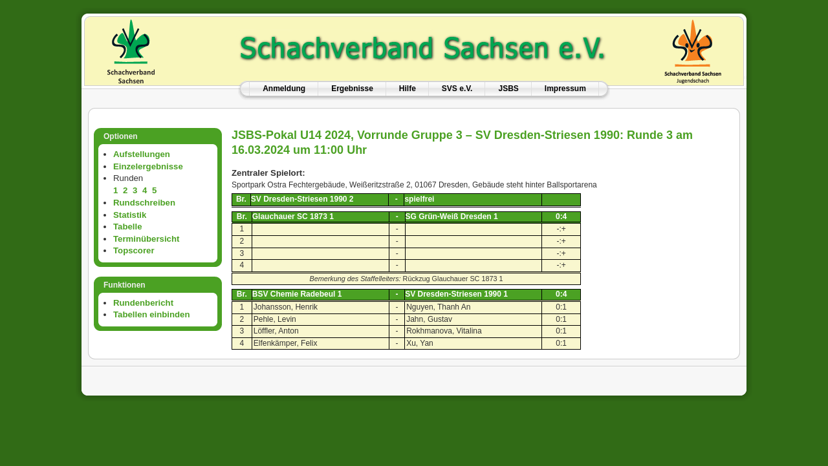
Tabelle (127, 226)
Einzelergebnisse (148, 166)
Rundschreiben (144, 202)
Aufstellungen (141, 154)
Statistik (129, 215)
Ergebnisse (352, 88)
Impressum (565, 88)
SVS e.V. (457, 88)
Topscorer (134, 250)
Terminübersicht (146, 239)
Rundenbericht (143, 303)
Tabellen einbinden (151, 314)
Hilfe (407, 88)
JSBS (508, 88)
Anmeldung (284, 88)
